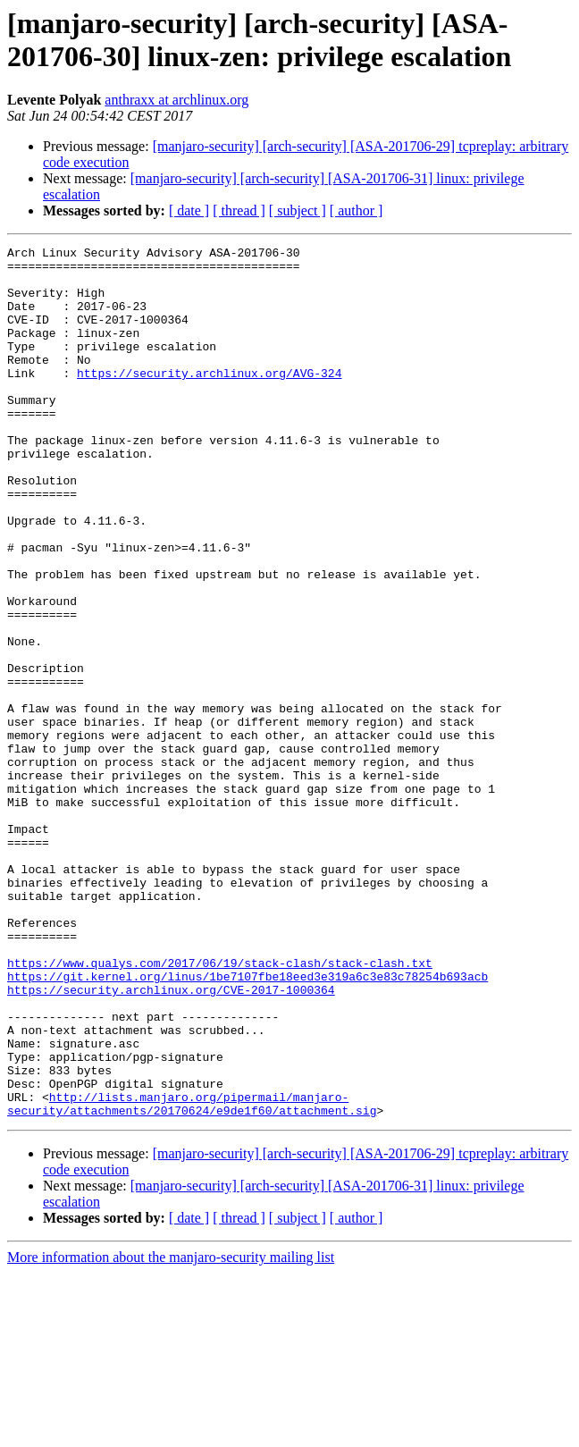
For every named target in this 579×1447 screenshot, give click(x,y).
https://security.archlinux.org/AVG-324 (209, 399)
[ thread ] (239, 210)
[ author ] (356, 210)
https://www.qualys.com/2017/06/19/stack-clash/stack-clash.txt (219, 1107)
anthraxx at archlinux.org (176, 99)
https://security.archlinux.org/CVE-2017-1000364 (171, 1140)
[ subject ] (297, 210)
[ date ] (189, 210)
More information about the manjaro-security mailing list (170, 1431)
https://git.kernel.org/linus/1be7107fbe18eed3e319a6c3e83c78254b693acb (247, 1123)
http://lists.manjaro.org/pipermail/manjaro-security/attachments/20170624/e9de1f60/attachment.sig (191, 1276)
